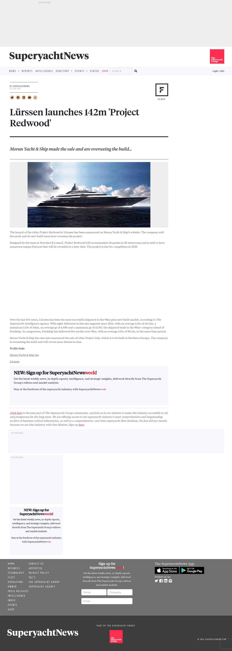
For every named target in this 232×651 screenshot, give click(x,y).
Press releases (18, 591)
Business (14, 568)
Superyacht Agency (42, 586)
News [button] (13, 71)
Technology (16, 572)
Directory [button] (63, 71)
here (81, 424)
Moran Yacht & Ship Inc (24, 355)
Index (12, 600)
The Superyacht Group (44, 581)
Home (11, 563)
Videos (94, 71)
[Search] (121, 71)
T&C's (32, 577)
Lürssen (15, 361)
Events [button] (80, 71)
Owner (12, 586)
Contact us (36, 563)
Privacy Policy (39, 572)
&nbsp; (89, 282)
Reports (27, 71)
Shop (105, 71)
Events (12, 604)
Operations (15, 581)
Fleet (11, 577)
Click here (16, 413)
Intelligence (44, 71)
